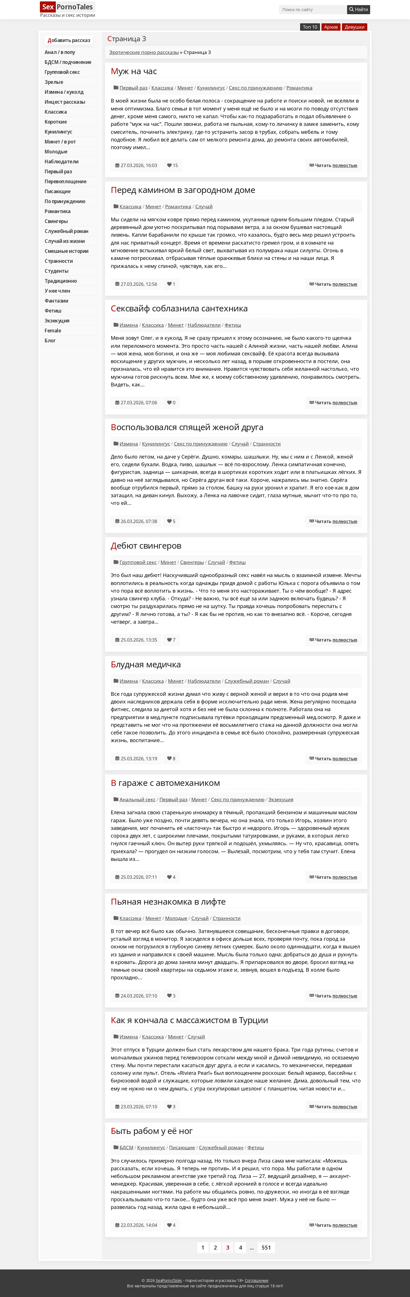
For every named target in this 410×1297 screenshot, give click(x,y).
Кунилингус (58, 131)
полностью (345, 165)
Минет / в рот (60, 141)
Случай (204, 206)
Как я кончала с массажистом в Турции (189, 1020)
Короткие (56, 121)
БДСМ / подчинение (68, 62)
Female (53, 330)
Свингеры (56, 221)
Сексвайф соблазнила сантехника (179, 308)
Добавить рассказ (69, 40)
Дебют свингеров (146, 545)
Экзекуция (57, 320)
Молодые (56, 151)
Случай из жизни (65, 241)
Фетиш (53, 310)
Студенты (56, 270)
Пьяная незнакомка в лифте (168, 901)
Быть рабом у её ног (152, 1130)
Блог (50, 340)
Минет (185, 87)
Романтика (58, 211)
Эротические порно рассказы (144, 52)
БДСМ (126, 1147)
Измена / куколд (64, 91)
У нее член (57, 290)
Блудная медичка (146, 664)
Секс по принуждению (255, 87)
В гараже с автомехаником (165, 782)
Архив (331, 27)
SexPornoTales (169, 1280)
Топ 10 (310, 27)
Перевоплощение (65, 181)
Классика (56, 111)
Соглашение (256, 1280)
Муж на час (134, 71)
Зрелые (54, 81)
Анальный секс (137, 799)
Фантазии (56, 300)
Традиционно (61, 280)
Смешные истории (67, 250)
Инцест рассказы (65, 101)
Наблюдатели (62, 161)
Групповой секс (62, 71)
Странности (59, 260)
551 (266, 1247)
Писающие (57, 191)
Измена (129, 325)
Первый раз (58, 171)
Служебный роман (67, 231)
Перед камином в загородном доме (183, 189)
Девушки (354, 27)
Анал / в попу (60, 52)
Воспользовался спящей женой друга (187, 427)
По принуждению (65, 201)
